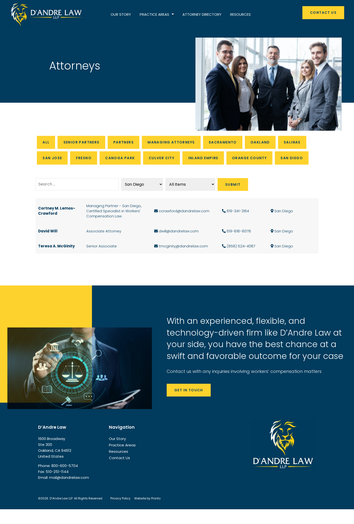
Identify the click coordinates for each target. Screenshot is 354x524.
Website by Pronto (147, 513)
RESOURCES (240, 14)
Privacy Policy (120, 513)
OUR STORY (121, 14)
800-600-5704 (64, 480)
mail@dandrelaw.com (69, 492)
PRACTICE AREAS (157, 14)
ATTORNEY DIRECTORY (201, 14)
